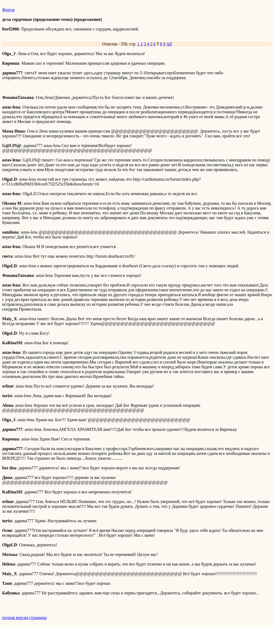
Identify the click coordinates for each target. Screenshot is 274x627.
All (169, 44)
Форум (8, 9)
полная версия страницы (24, 617)
